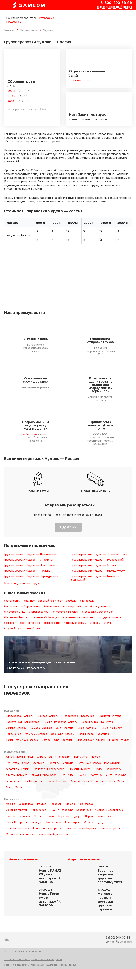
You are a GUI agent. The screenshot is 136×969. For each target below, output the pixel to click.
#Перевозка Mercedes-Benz (98, 611)
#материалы (87, 600)
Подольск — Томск (17, 828)
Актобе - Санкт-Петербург (87, 781)
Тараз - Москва (116, 781)
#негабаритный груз (75, 606)
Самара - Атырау (16, 728)
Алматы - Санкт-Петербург (53, 757)
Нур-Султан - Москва (87, 757)
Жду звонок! (68, 527)
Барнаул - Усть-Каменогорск (23, 722)
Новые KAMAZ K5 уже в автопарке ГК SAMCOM (50, 876)
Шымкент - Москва (79, 769)
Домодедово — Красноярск (62, 822)
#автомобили (12, 600)
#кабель (71, 600)
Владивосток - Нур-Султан (98, 722)
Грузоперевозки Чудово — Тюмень (27, 571)
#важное (29, 600)
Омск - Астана (64, 728)
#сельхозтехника (29, 623)
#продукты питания (109, 617)
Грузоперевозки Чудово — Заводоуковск (98, 571)
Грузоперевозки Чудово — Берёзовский (97, 560)
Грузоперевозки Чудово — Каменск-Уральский (95, 578)
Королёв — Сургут (69, 816)
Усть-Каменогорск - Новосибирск (99, 763)
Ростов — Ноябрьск (49, 804)
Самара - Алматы (48, 716)
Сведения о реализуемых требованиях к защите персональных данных (40, 965)
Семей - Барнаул (57, 781)
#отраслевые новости (84, 859)
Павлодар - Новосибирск (48, 769)
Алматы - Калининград (19, 757)
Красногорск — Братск (47, 828)
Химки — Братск (110, 828)
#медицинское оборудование (22, 606)
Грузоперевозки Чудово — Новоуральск (30, 565)
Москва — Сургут (94, 822)
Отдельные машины (87, 71)
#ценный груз (32, 628)
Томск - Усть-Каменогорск (22, 740)
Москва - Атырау (119, 740)
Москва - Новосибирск (109, 810)
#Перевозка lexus (39, 611)
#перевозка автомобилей (78, 617)
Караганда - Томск (17, 769)
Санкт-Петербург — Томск (53, 834)
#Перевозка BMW (14, 611)
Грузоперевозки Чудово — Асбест (93, 565)
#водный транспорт (50, 600)
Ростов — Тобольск (18, 816)
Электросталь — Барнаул (81, 828)
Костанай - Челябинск (61, 763)
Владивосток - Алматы (19, 716)
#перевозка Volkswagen (45, 617)
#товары (95, 623)
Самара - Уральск (41, 728)
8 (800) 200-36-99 (116, 2)
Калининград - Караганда (93, 734)
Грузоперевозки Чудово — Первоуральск (31, 576)
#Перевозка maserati (65, 611)
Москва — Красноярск (19, 804)
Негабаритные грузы (87, 114)
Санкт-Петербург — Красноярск (71, 810)
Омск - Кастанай (87, 728)
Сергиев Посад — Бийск (99, 816)
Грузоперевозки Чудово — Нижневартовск (99, 554)
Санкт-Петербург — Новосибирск (26, 810)
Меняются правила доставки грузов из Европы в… (106, 901)
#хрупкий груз (12, 628)
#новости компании (23, 859)
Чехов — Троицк (44, 816)
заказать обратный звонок (114, 7)
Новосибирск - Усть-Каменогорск (26, 734)
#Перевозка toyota (15, 617)
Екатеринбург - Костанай (57, 740)
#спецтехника (52, 623)
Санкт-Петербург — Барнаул (23, 822)
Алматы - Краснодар (44, 775)
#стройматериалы (75, 623)
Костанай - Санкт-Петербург (108, 775)
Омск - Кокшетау (111, 728)
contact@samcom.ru (119, 942)
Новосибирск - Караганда (78, 716)
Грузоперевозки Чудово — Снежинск (28, 560)
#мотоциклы (51, 606)
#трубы (108, 623)
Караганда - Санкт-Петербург (24, 781)
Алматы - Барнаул (16, 775)
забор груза (30, 434)
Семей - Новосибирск (108, 769)
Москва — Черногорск (79, 804)
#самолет (10, 623)
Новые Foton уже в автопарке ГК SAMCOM (50, 899)
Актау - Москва (15, 787)
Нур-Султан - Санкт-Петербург (25, 763)
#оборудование (100, 606)
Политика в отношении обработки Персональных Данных (33, 959)
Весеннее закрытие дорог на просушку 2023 (110, 876)
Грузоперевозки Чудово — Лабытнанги (30, 554)
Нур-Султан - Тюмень (74, 775)
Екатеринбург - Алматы (91, 740)
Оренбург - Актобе (109, 716)
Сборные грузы (21, 81)
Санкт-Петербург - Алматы (61, 722)
